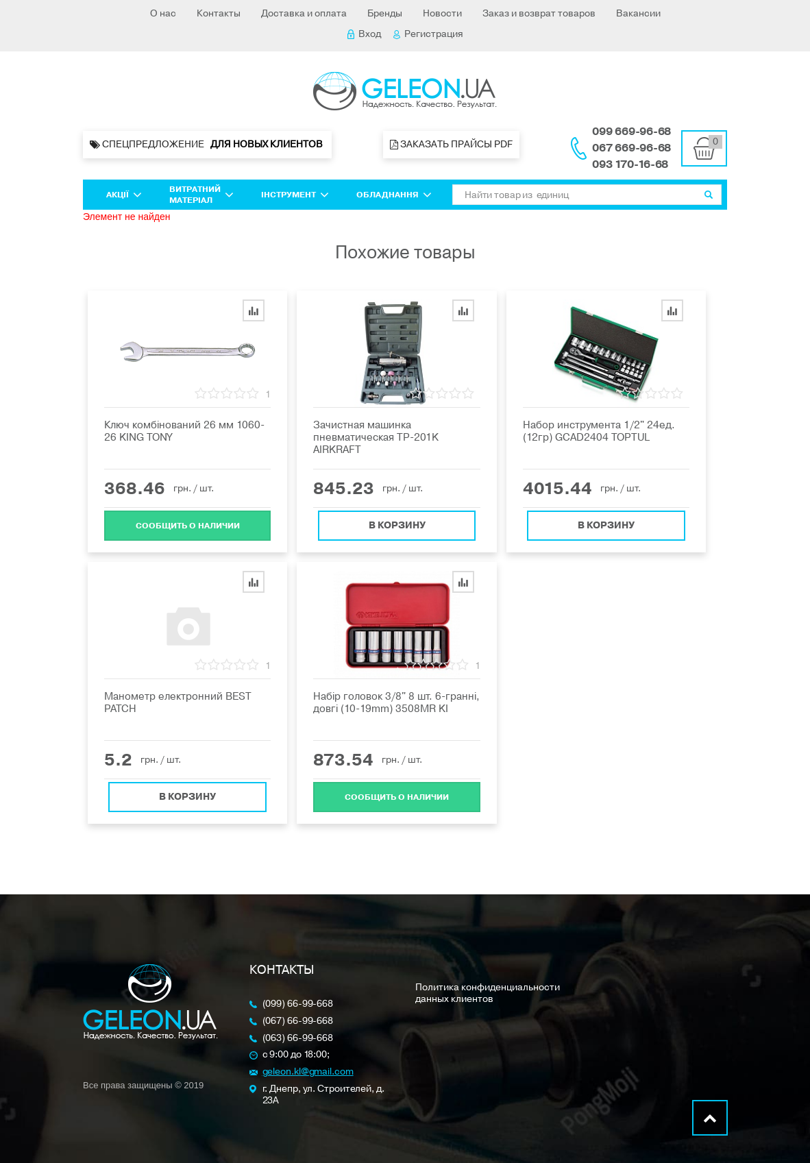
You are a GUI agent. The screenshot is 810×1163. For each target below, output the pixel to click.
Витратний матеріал (201, 195)
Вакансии (638, 13)
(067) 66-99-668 (298, 1021)
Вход (364, 33)
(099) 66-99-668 (298, 1004)
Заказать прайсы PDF (451, 144)
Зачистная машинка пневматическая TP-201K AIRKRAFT (376, 437)
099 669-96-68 (631, 131)
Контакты (219, 13)
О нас (163, 13)
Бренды (384, 13)
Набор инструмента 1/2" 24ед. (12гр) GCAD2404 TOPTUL (599, 431)
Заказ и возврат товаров (539, 13)
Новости (442, 13)
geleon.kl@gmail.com (308, 1072)
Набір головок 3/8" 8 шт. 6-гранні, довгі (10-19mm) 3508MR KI (396, 702)
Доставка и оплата (304, 13)
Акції (124, 194)
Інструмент (295, 194)
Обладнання (394, 194)
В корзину (397, 522)
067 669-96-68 (631, 148)
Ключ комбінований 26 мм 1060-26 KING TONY (184, 431)
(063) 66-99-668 (298, 1038)
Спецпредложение (207, 144)
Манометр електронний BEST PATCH (177, 702)
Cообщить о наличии (188, 522)
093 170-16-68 (630, 164)
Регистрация (428, 33)
